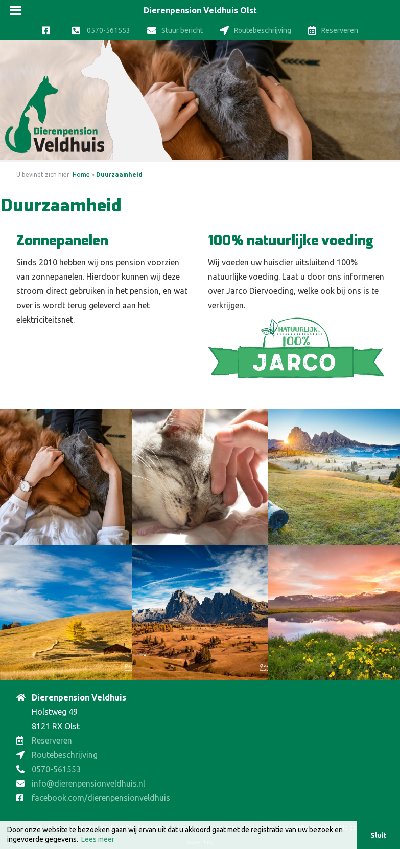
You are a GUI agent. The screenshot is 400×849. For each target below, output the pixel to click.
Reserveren (333, 30)
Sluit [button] (378, 835)
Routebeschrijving (255, 30)
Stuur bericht (175, 30)
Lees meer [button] (97, 839)
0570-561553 (101, 30)
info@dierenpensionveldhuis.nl (88, 783)
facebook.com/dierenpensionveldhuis (101, 797)
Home (81, 174)
